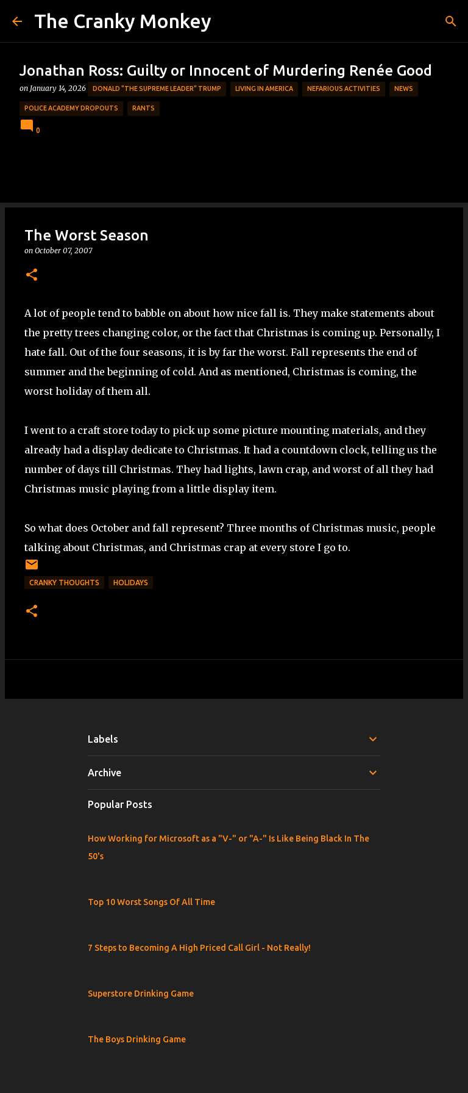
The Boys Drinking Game (137, 1039)
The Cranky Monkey (122, 21)
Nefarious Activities (343, 88)
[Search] (451, 21)
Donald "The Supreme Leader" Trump (157, 88)
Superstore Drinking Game (141, 993)
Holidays (130, 582)
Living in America (264, 88)
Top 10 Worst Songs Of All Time (151, 902)
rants (143, 108)
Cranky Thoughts (64, 582)
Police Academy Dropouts (71, 108)
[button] (31, 275)
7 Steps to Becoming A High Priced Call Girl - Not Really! (199, 948)
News (403, 88)
